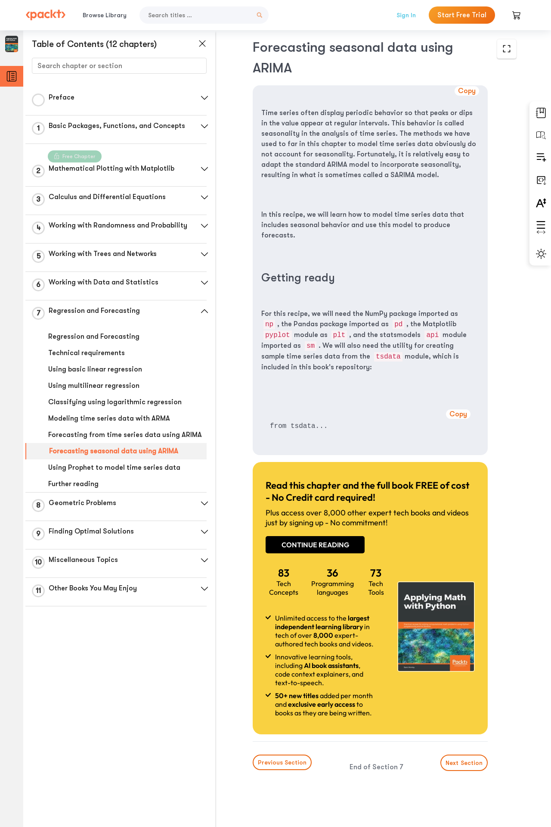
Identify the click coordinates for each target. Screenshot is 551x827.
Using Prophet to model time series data (114, 467)
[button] (204, 98)
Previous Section (282, 762)
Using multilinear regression (93, 386)
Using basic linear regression (95, 369)
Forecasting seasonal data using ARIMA (113, 451)
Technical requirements (86, 353)
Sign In (406, 15)
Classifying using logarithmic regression (115, 402)
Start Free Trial (461, 15)
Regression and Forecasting (93, 336)
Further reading (73, 484)
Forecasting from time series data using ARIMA (125, 435)
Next (464, 763)
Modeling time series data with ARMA (109, 418)
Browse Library (105, 15)
